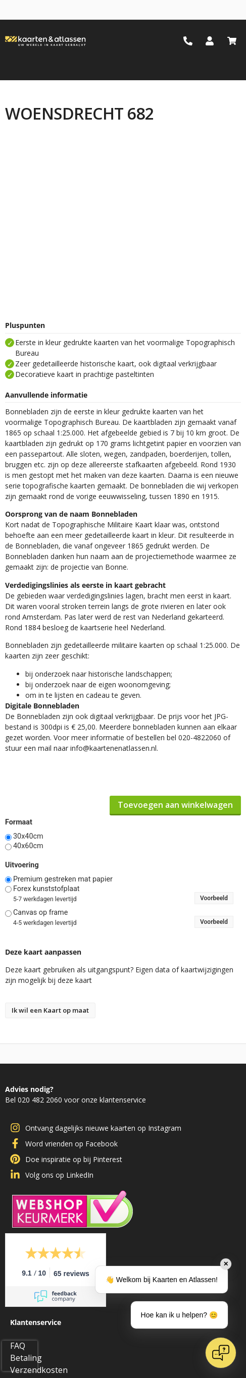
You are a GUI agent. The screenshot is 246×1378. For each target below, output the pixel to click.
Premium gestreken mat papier (63, 879)
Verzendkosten (39, 1369)
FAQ (17, 1345)
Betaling (26, 1357)
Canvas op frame (40, 912)
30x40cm (28, 836)
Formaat (18, 822)
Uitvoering (22, 865)
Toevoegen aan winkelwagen (175, 804)
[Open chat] (221, 1353)
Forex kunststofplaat (46, 889)
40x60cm (28, 846)
